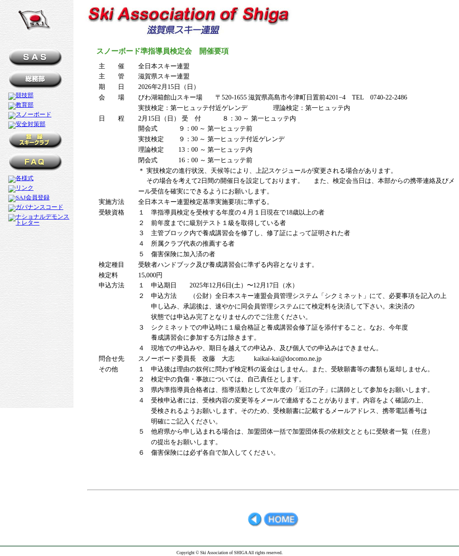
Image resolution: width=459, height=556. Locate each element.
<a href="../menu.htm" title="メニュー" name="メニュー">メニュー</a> (36, 224)
